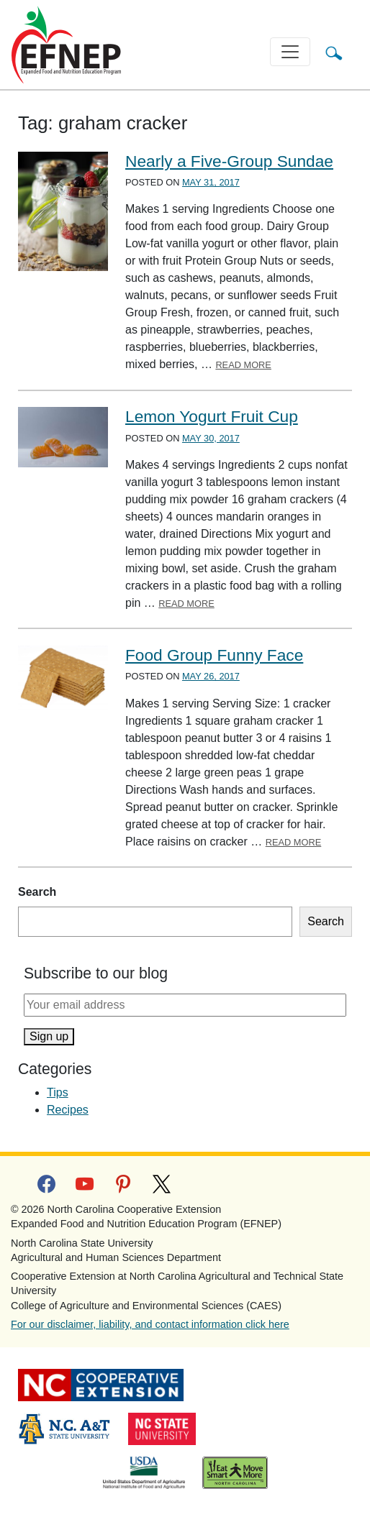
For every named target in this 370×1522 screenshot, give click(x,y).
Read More (243, 364)
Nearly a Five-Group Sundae (229, 161)
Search (37, 892)
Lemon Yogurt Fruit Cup (211, 416)
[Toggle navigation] (290, 51)
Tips (57, 1092)
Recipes (68, 1110)
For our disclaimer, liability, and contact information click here (150, 1324)
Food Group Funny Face (214, 655)
